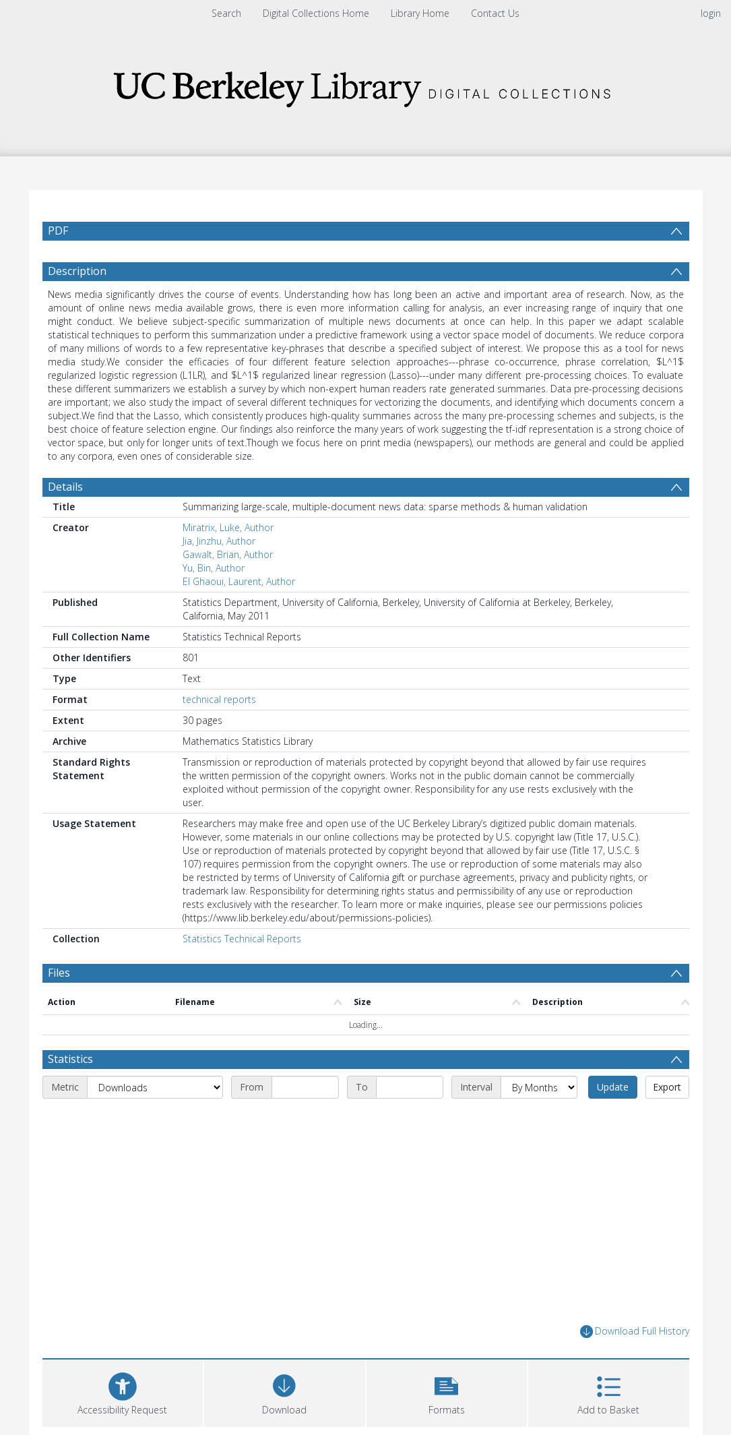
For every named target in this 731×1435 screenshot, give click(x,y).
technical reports (219, 699)
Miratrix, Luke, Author (228, 527)
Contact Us (495, 13)
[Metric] (155, 1087)
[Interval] (539, 1087)
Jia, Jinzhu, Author (219, 541)
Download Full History (634, 1331)
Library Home (420, 13)
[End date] (409, 1087)
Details (65, 486)
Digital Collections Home (316, 13)
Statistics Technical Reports (242, 938)
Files (59, 972)
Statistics (70, 1058)
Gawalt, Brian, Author (228, 554)
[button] (447, 1392)
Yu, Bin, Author (214, 567)
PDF (58, 230)
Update (613, 1086)
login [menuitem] (711, 13)
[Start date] (305, 1087)
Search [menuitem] (226, 13)
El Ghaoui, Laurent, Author (239, 581)
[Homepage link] (366, 85)
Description (77, 271)
